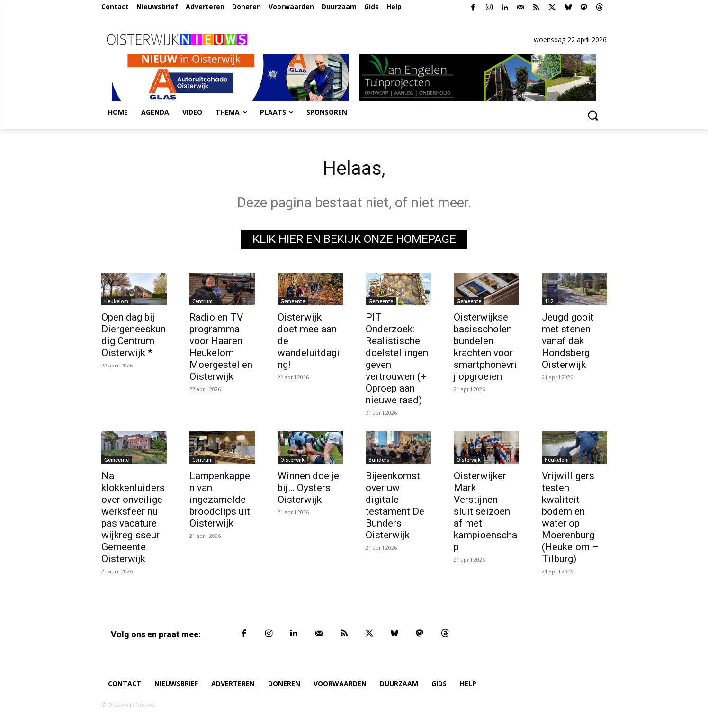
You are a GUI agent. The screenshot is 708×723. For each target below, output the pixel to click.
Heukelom (116, 301)
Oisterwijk (292, 459)
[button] (593, 115)
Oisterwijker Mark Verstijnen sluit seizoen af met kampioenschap (485, 511)
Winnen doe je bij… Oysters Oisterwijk (308, 487)
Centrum (202, 301)
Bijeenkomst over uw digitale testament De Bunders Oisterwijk (395, 505)
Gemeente (292, 301)
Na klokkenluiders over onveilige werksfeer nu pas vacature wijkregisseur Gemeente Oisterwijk (133, 517)
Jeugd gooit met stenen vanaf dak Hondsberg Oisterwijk (568, 341)
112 (549, 301)
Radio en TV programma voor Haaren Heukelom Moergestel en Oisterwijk (220, 347)
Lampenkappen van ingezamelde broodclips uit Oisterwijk (219, 499)
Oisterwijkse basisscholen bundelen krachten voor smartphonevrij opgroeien (485, 347)
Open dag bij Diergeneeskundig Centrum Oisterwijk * (133, 335)
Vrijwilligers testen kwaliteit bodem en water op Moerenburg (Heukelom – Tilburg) (570, 517)
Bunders (378, 459)
